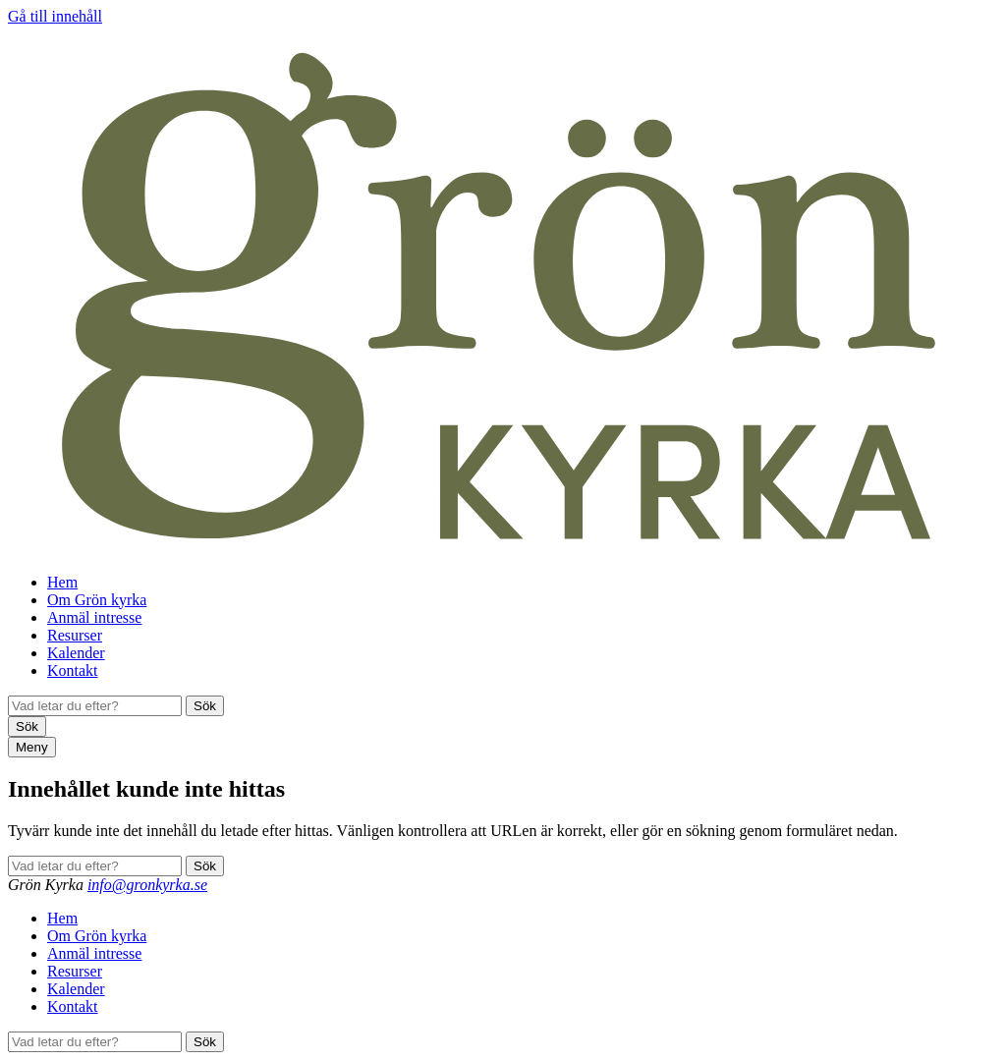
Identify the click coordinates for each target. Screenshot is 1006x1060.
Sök (205, 705)
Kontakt (72, 670)
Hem (62, 582)
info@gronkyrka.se (147, 884)
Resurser (74, 635)
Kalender (76, 652)
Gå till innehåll (55, 16)
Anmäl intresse (94, 617)
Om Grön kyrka (96, 599)
